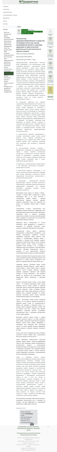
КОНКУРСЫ (6, 9)
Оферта (35, 435)
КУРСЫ (5, 21)
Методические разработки (8, 87)
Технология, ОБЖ (7, 73)
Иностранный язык (8, 57)
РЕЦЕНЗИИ (36, 428)
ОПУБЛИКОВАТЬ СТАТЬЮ (10, 15)
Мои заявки (50, 31)
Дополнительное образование (9, 40)
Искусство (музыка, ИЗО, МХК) (8, 49)
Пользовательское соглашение (25, 433)
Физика (6, 76)
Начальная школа (7, 66)
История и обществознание (9, 54)
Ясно (32, 424)
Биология (6, 32)
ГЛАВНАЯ (5, 6)
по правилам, (29, 413)
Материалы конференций (8, 91)
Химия (6, 81)
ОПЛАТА (5, 24)
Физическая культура (7, 78)
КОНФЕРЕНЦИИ (7, 12)
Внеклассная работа (7, 35)
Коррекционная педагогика (8, 61)
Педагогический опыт (8, 84)
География (7, 37)
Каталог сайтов (50, 99)
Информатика (8, 46)
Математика (7, 64)
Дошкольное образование (7, 43)
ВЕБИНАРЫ (6, 18)
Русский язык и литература (8, 70)
